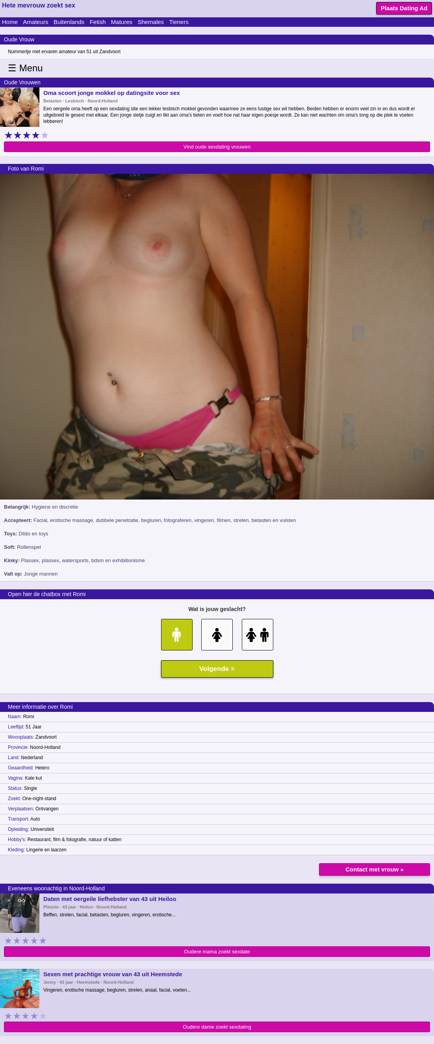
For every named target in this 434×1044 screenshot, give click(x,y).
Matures (121, 22)
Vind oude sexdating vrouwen (217, 147)
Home (10, 22)
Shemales (150, 22)
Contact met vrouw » (374, 869)
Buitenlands (69, 22)
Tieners (178, 22)
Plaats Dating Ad (404, 8)
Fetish (98, 22)
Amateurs (35, 22)
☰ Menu (25, 68)
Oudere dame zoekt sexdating (217, 1027)
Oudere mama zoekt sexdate (217, 952)
